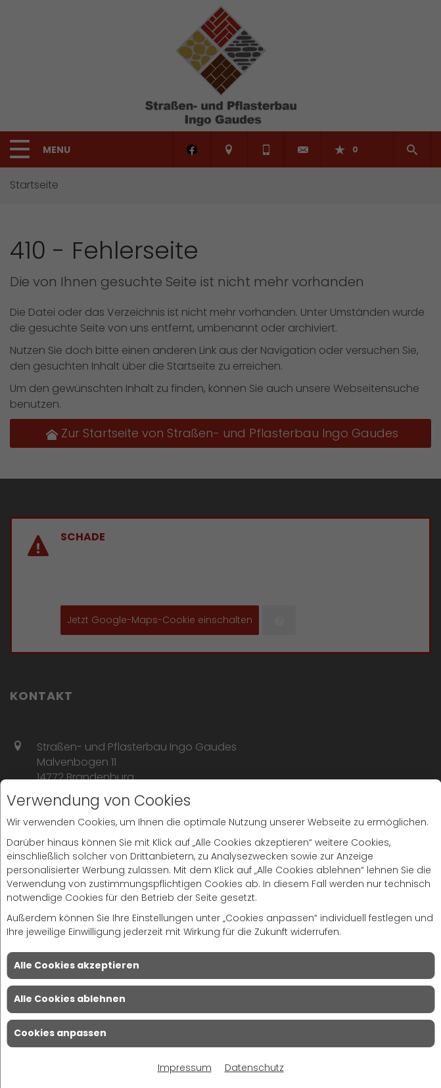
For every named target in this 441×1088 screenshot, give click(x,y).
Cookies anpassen (60, 1032)
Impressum (185, 1067)
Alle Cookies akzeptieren (76, 965)
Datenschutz (254, 1067)
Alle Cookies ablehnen (70, 998)
